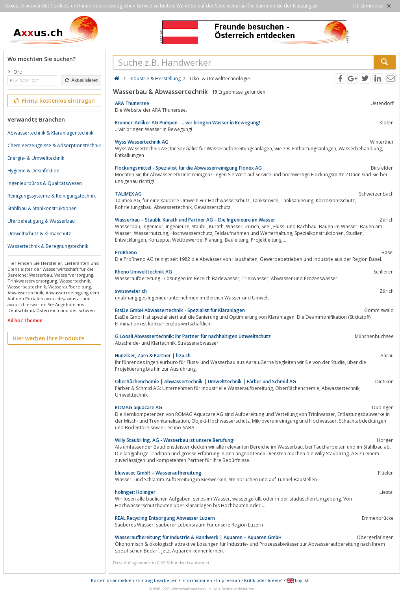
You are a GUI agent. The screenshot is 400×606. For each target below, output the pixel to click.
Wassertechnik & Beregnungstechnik (47, 246)
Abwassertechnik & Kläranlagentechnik (50, 132)
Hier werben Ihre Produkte (48, 338)
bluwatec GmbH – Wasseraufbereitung (158, 472)
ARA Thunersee (132, 103)
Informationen (196, 580)
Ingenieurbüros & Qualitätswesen (44, 183)
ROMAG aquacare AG (138, 407)
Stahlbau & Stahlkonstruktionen (42, 208)
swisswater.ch (131, 291)
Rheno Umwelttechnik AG (143, 271)
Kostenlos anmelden (112, 580)
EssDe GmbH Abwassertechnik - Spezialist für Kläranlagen (180, 310)
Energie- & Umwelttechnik (35, 158)
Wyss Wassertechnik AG (142, 142)
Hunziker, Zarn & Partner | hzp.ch (153, 355)
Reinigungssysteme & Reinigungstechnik (51, 195)
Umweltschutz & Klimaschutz (39, 233)
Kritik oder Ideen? (262, 580)
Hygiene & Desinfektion (33, 170)
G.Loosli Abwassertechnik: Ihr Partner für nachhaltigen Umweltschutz (193, 336)
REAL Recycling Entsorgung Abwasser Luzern (165, 518)
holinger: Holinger (135, 492)
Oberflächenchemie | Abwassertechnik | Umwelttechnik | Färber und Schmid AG (205, 381)
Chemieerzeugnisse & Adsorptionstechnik (54, 145)
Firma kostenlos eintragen (54, 100)
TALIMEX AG (128, 193)
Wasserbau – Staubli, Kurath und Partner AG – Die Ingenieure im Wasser (195, 219)
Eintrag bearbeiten (158, 580)
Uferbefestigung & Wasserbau (41, 221)
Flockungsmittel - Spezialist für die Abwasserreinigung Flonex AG (188, 167)
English (298, 580)
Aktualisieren (81, 80)
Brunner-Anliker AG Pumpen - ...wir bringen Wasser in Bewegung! (187, 122)
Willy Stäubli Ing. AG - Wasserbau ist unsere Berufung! (175, 440)
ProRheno (126, 252)
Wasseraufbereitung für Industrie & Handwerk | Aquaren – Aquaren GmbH (198, 537)
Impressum (228, 580)
